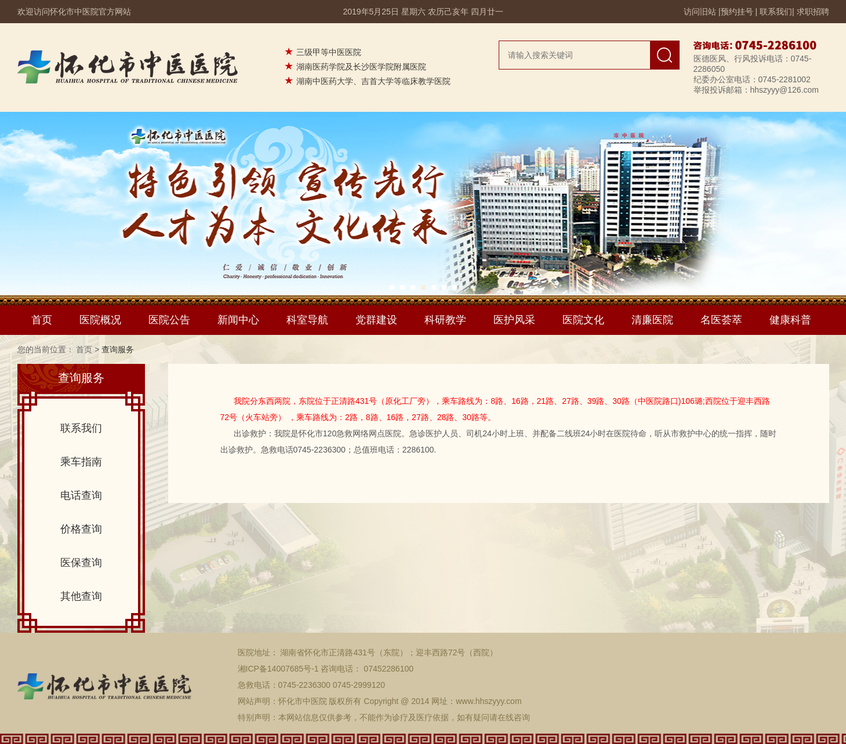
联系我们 (776, 11)
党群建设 (376, 320)
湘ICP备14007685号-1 (278, 668)
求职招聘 (813, 11)
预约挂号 (737, 11)
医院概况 (100, 320)
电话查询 (81, 495)
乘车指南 (81, 462)
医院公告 (169, 320)
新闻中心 (238, 320)
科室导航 (307, 320)
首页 (41, 320)
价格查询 (81, 529)
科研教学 (445, 320)
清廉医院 (652, 320)
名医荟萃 (721, 320)
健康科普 (790, 320)
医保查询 (81, 562)
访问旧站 (700, 11)
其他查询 (81, 596)
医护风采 (514, 320)
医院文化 (583, 320)
